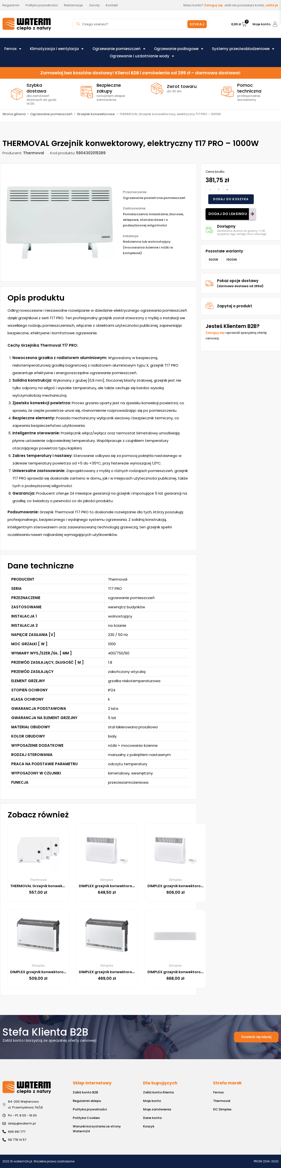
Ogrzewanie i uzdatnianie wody (142, 56)
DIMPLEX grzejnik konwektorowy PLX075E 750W (125, 886)
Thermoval (221, 1101)
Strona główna (14, 114)
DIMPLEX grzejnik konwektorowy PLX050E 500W (194, 886)
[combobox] (130, 24)
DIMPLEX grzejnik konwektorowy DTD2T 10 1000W (196, 972)
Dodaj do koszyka (231, 199)
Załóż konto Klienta (158, 1092)
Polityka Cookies (86, 1118)
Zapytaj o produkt (234, 306)
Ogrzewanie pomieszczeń (118, 48)
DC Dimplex (222, 1109)
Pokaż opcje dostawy (240, 283)
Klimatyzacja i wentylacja (56, 48)
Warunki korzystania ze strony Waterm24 (97, 1129)
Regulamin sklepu (87, 1101)
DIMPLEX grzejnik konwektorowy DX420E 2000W (58, 972)
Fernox (12, 48)
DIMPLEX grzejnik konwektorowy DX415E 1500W (125, 972)
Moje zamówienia (157, 1109)
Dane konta (152, 1118)
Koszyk (148, 1126)
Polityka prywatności (90, 1109)
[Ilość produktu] (218, 189)
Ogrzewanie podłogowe (178, 48)
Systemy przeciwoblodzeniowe (243, 48)
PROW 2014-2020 (266, 1161)
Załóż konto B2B (85, 1092)
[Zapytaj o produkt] (209, 306)
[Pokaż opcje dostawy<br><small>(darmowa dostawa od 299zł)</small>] (209, 283)
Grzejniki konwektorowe (96, 114)
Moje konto (262, 24)
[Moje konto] (275, 24)
